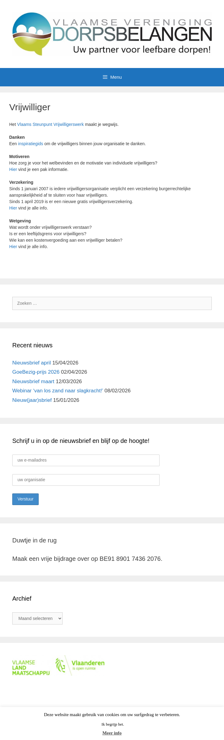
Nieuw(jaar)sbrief (32, 400)
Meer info (112, 733)
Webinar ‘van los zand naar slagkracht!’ (57, 391)
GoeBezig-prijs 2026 (36, 372)
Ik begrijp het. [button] (113, 724)
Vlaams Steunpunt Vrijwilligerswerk (50, 124)
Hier (13, 169)
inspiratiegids (30, 143)
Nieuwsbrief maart (33, 381)
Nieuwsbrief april (31, 363)
